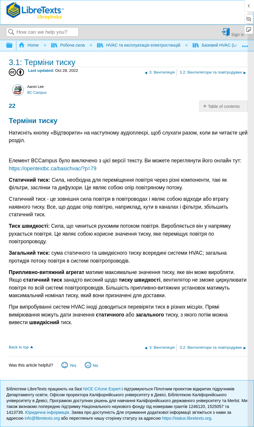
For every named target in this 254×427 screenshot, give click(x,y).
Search (11, 32)
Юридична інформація (47, 412)
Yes (73, 365)
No (95, 365)
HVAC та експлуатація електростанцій (139, 45)
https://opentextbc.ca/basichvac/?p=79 (52, 168)
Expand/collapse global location (245, 43)
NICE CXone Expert (102, 389)
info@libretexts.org (42, 418)
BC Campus (36, 93)
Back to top (19, 347)
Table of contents (224, 106)
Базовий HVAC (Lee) (218, 45)
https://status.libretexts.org (186, 418)
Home (29, 45)
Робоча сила (68, 45)
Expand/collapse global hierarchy (13, 45)
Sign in (237, 34)
